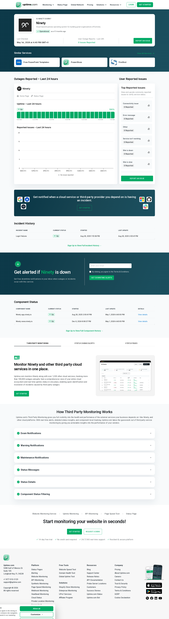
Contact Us (119, 580)
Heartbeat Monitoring (40, 594)
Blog (89, 569)
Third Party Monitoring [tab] (37, 343)
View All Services (146, 53)
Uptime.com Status (94, 594)
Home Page (23, 96)
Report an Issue (143, 41)
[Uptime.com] (6, 557)
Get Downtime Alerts (101, 278)
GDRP (117, 594)
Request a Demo (93, 532)
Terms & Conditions (121, 272)
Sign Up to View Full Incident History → (85, 245)
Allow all (57, 603)
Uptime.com (9, 565)
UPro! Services (65, 594)
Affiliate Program (66, 598)
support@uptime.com (12, 582)
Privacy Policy (120, 587)
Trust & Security (121, 583)
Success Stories (93, 590)
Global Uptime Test (67, 576)
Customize (58, 609)
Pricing (117, 569)
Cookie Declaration (122, 598)
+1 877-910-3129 (11, 579)
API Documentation (95, 580)
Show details (8, 615)
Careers (118, 576)
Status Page (37, 96)
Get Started (84, 208)
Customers (91, 587)
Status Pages (36, 569)
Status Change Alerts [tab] (84, 343)
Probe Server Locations (96, 583)
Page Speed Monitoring (41, 587)
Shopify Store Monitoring (69, 587)
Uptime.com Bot (93, 598)
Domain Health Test (67, 573)
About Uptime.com (122, 573)
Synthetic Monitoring (39, 583)
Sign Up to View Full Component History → (84, 331)
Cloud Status (36, 598)
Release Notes (93, 576)
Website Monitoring (39, 576)
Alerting (34, 573)
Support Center (93, 573)
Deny (58, 615)
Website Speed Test (67, 569)
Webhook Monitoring (39, 590)
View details (142, 315)
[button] (84, 433)
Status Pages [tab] (131, 343)
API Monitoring (37, 580)
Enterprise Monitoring (68, 590)
